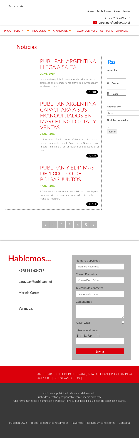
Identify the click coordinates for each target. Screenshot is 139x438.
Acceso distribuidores (99, 11)
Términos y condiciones (101, 422)
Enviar (99, 351)
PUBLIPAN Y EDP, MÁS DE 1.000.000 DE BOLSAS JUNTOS (67, 173)
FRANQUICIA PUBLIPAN (92, 374)
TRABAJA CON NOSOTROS (88, 30)
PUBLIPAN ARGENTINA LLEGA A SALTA (68, 64)
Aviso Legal (83, 322)
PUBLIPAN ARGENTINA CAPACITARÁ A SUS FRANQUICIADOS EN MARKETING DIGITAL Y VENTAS (68, 115)
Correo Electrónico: (88, 274)
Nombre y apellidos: (88, 260)
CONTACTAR (122, 30)
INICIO (7, 30)
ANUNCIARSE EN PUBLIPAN (55, 374)
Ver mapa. (26, 308)
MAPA (109, 30)
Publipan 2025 (18, 422)
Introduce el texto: (87, 330)
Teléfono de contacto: (89, 287)
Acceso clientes (121, 11)
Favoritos (77, 422)
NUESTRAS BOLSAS (67, 378)
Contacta (124, 422)
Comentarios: (84, 301)
